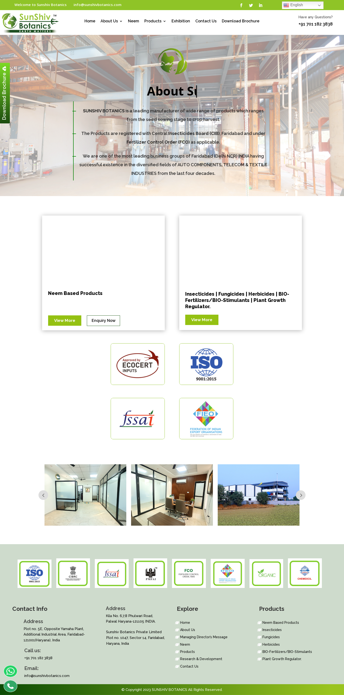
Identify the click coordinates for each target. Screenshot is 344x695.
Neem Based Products (75, 293)
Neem (133, 21)
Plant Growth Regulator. (282, 659)
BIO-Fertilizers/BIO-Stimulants (287, 652)
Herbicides (271, 644)
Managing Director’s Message (204, 637)
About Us (109, 21)
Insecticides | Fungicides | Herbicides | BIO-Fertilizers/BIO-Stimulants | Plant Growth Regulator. (237, 300)
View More (64, 320)
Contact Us (206, 21)
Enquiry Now (103, 320)
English (293, 5)
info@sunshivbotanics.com (97, 4)
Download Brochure (240, 21)
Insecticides (272, 630)
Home (89, 21)
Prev (43, 495)
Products (152, 21)
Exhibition (181, 21)
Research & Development (201, 659)
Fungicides (271, 637)
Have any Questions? (316, 17)
